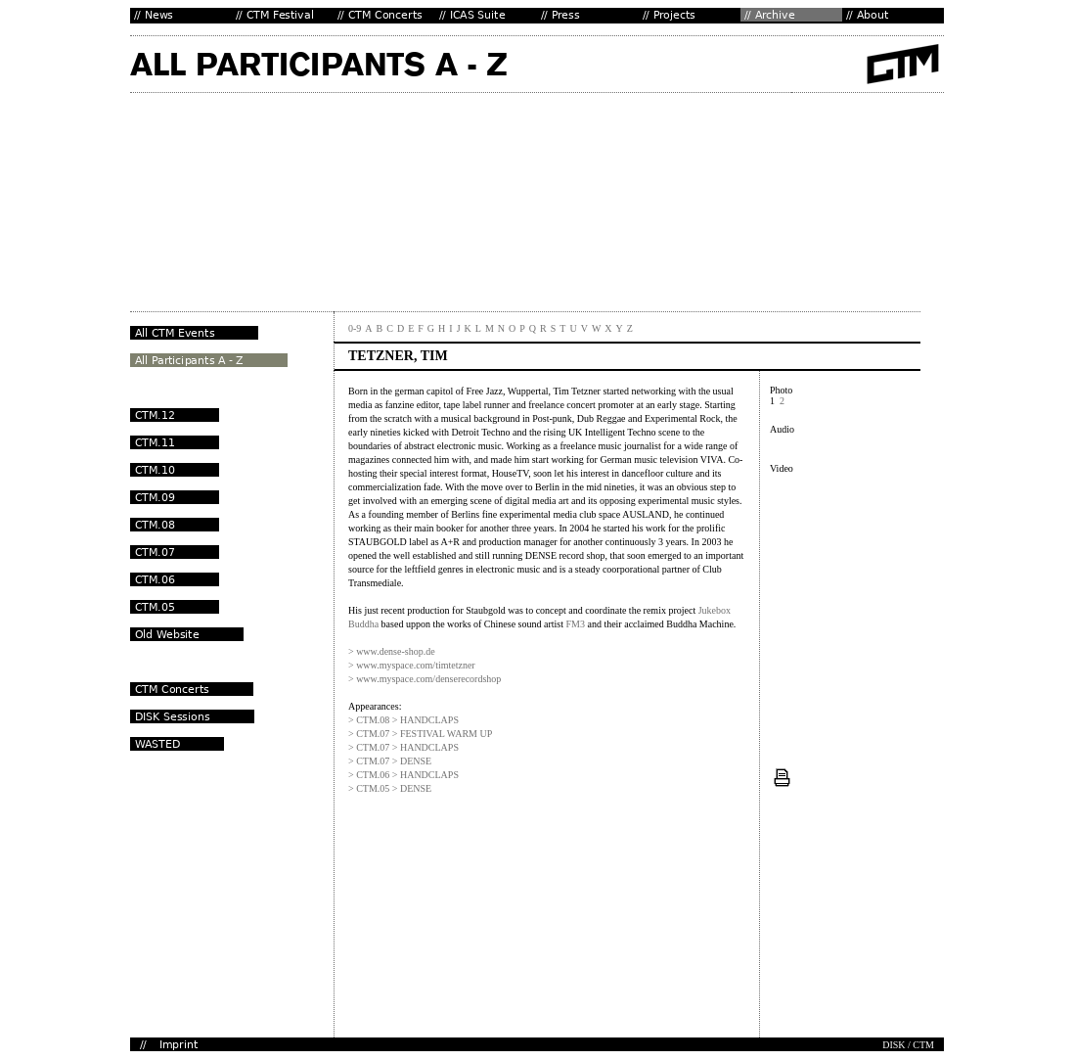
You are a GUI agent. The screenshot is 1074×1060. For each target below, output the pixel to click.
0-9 (354, 328)
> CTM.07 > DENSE (389, 761)
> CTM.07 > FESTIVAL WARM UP (420, 733)
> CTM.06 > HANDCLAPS (403, 774)
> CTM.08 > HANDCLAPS (403, 719)
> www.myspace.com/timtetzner (411, 665)
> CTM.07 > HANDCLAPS (403, 747)
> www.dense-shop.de (391, 651)
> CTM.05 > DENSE (389, 788)
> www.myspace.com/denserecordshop (424, 678)
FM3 (574, 624)
